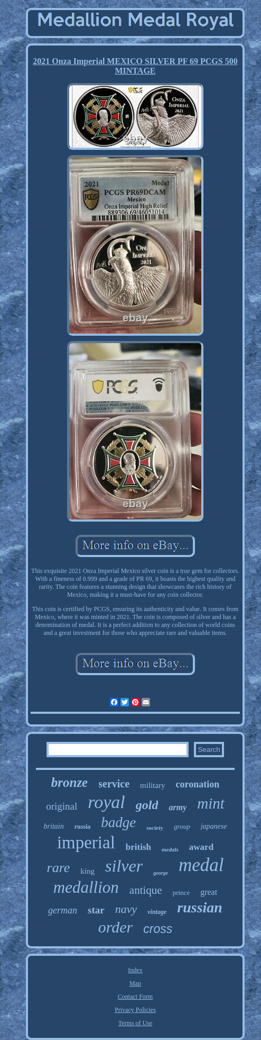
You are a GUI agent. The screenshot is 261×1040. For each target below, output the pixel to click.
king (87, 871)
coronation (198, 784)
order (115, 927)
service (113, 784)
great (208, 891)
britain (54, 826)
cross (157, 929)
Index (135, 970)
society (154, 827)
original (61, 806)
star (96, 910)
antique (145, 890)
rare (58, 867)
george (160, 873)
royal (106, 802)
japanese (214, 826)
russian (199, 907)
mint (211, 803)
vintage (156, 912)
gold (147, 805)
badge (118, 822)
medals (170, 849)
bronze (69, 782)
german (62, 910)
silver (124, 865)
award (201, 847)
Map (135, 983)
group (182, 826)
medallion (86, 887)
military (152, 785)
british (138, 847)
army (178, 807)
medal (201, 865)
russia (82, 826)
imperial (86, 842)
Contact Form (135, 996)
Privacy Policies (135, 1010)
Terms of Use (135, 1023)
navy (126, 909)
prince (181, 892)
